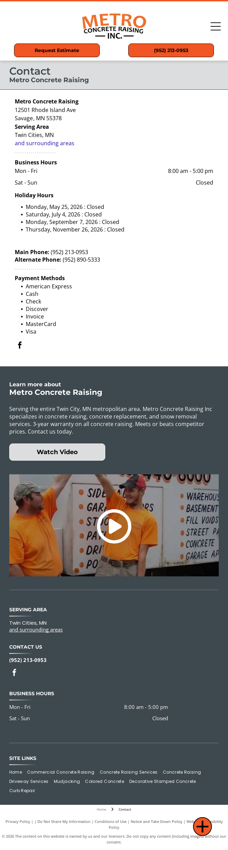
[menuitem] (18, 772)
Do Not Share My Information (64, 821)
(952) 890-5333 (81, 259)
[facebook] (20, 346)
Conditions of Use (111, 821)
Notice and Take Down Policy (156, 821)
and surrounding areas (44, 143)
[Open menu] (216, 26)
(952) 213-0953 (69, 252)
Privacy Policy (17, 821)
